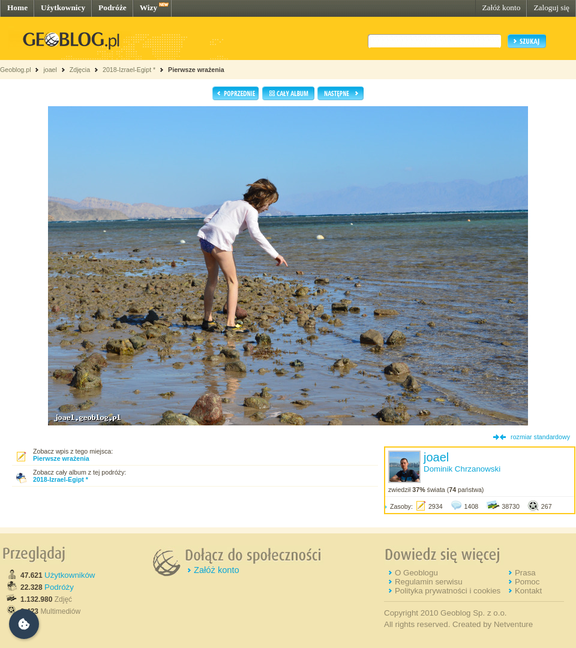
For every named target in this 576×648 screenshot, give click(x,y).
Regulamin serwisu (429, 581)
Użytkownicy (63, 7)
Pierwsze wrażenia (196, 69)
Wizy (148, 7)
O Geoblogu (416, 572)
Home (17, 7)
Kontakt (528, 590)
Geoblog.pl (15, 69)
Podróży (59, 587)
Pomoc (527, 581)
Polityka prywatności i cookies (447, 590)
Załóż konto (501, 7)
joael (50, 69)
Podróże (112, 7)
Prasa (525, 572)
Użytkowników (69, 575)
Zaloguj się (551, 7)
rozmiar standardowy (540, 436)
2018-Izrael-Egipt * (129, 69)
